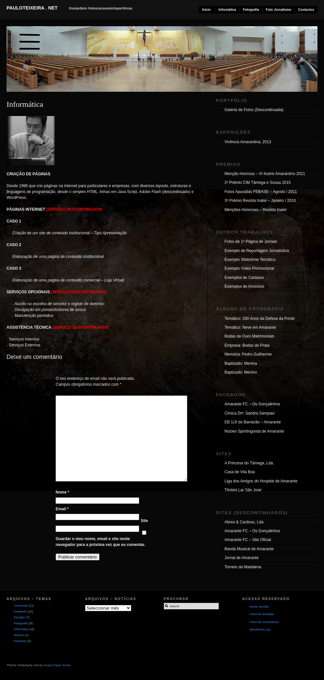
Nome (62, 492)
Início (206, 9)
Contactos (306, 9)
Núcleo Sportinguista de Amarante (254, 431)
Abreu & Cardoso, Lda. (244, 522)
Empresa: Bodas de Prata (247, 345)
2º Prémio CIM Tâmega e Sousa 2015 (258, 182)
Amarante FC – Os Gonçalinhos (252, 404)
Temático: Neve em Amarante (250, 327)
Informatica (21, 629)
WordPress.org (259, 629)
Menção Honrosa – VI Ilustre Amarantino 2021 (265, 173)
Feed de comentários (264, 622)
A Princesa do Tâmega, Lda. (249, 463)
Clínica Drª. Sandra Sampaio (250, 413)
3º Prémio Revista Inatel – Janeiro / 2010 (260, 200)
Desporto (20, 611)
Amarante (20, 605)
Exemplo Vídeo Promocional (249, 268)
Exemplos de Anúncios (244, 286)
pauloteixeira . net (32, 7)
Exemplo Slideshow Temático (250, 259)
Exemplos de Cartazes (244, 277)
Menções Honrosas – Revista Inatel (255, 209)
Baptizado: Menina (241, 363)
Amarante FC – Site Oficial (248, 539)
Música (19, 635)
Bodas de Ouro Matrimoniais (249, 336)
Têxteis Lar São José (243, 490)
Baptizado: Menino (241, 372)
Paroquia (20, 641)
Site (144, 520)
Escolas (19, 617)
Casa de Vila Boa (240, 472)
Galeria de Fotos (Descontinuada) (254, 109)
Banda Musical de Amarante (249, 549)
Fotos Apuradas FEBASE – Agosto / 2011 (261, 191)
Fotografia (251, 9)
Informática (227, 9)
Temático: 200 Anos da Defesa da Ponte (260, 318)
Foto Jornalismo (278, 9)
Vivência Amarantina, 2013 (248, 142)
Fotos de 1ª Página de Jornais (251, 241)
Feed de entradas (261, 614)
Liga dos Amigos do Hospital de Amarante (261, 481)
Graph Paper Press (57, 665)
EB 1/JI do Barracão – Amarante (253, 422)
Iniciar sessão (259, 606)
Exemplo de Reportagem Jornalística (257, 250)
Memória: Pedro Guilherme (248, 354)
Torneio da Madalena (243, 567)
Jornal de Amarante (242, 557)
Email (62, 509)
